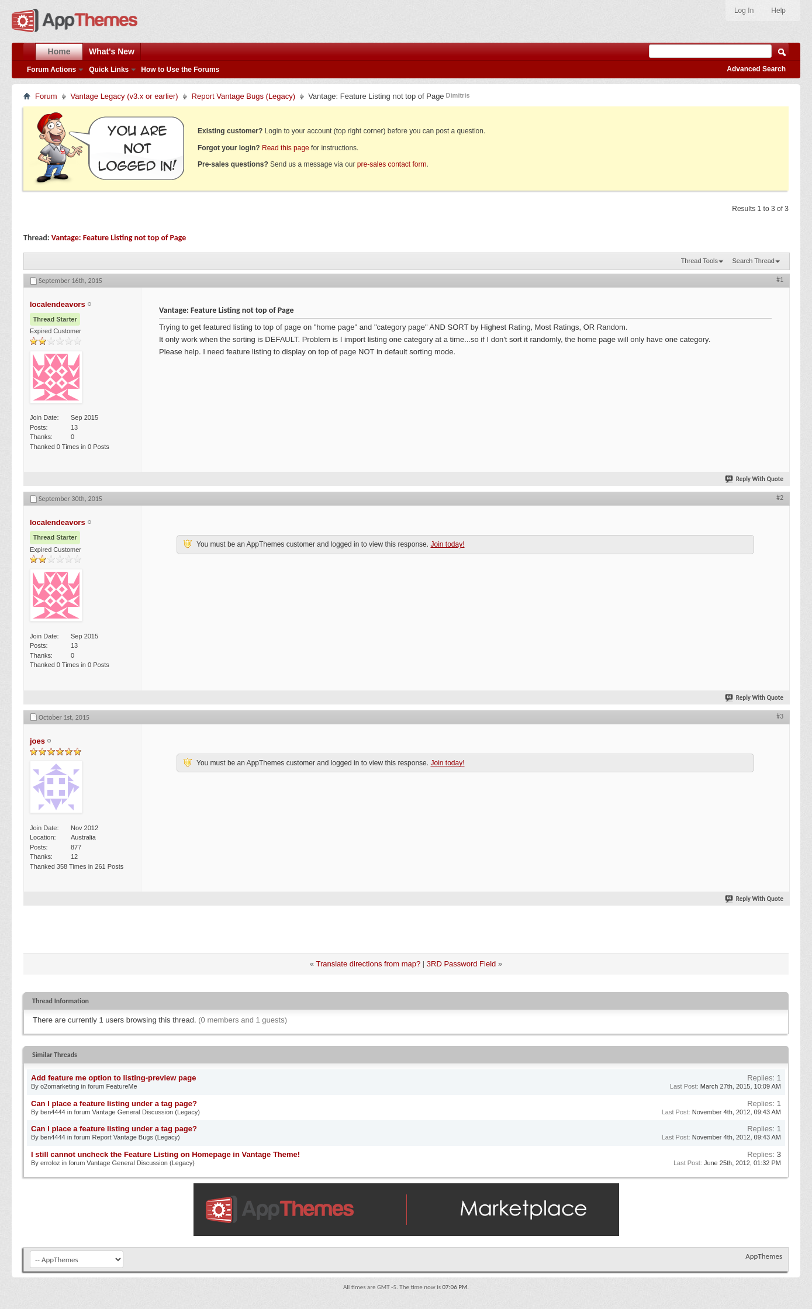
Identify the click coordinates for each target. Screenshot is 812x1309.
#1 (779, 279)
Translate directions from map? (368, 963)
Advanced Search (756, 69)
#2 (779, 497)
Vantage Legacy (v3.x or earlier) (124, 96)
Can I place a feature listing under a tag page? (114, 1103)
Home (59, 51)
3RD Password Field (461, 963)
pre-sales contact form (392, 164)
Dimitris (458, 95)
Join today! (447, 544)
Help (778, 10)
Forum (46, 96)
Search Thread (753, 260)
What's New (111, 51)
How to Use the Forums (180, 69)
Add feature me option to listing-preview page (113, 1077)
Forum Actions (51, 69)
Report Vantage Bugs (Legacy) (244, 96)
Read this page (285, 148)
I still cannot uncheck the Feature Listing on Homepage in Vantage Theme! (165, 1154)
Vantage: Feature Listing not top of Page (118, 238)
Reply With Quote (754, 479)
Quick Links (109, 69)
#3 (779, 716)
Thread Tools (699, 260)
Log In (744, 10)
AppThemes (763, 1256)
